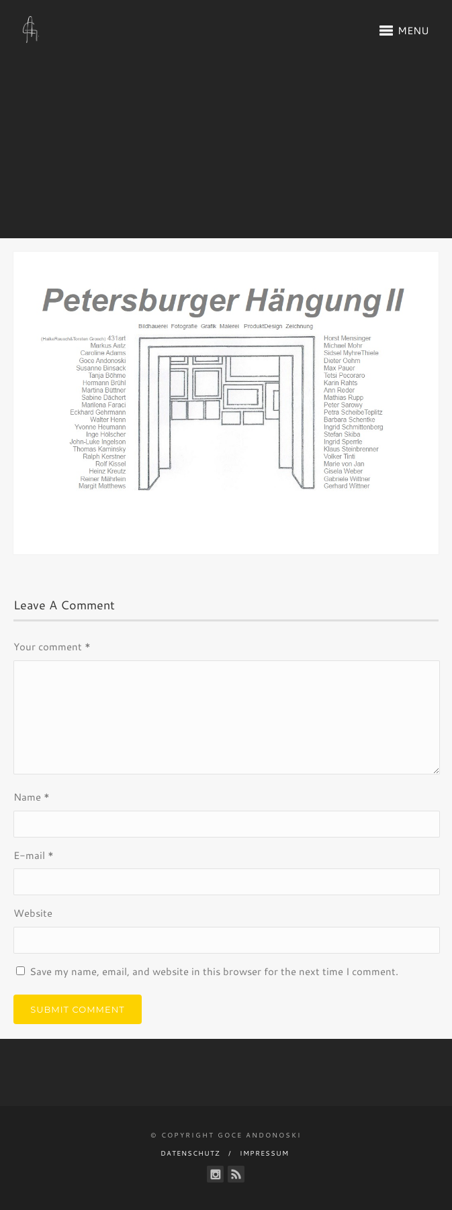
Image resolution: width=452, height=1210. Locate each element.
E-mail (33, 855)
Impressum (264, 1153)
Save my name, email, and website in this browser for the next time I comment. (214, 971)
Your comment (52, 647)
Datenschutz (190, 1153)
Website (32, 913)
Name (31, 797)
